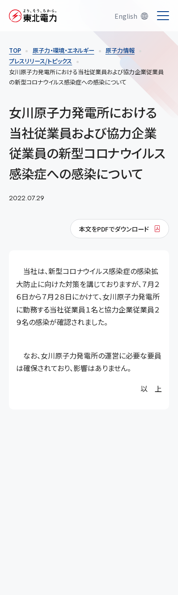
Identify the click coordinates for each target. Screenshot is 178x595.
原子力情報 (120, 50)
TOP (15, 50)
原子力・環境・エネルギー (63, 50)
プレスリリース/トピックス (40, 61)
